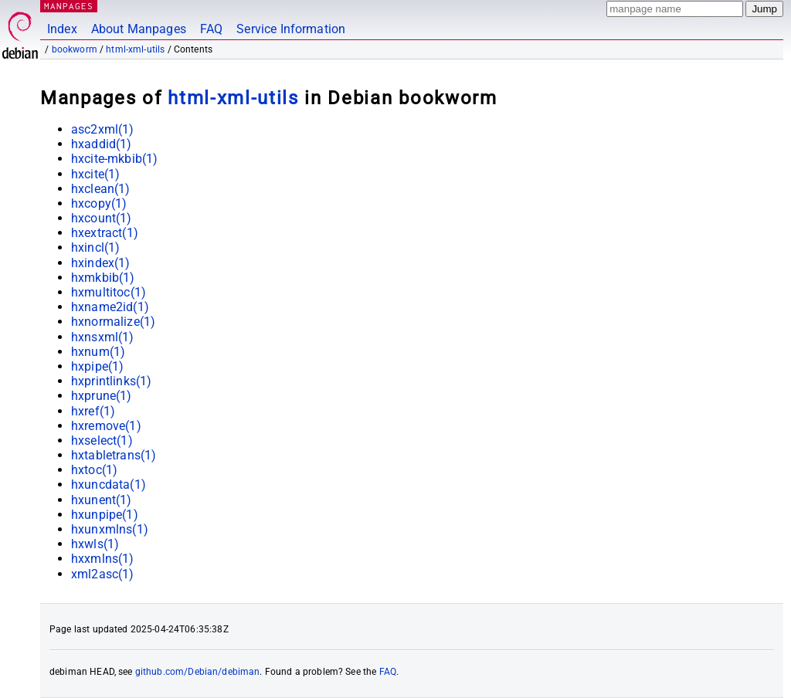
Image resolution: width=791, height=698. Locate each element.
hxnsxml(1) (102, 337)
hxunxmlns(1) (109, 529)
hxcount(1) (101, 218)
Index (62, 29)
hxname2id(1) (110, 307)
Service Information (290, 29)
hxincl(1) (95, 247)
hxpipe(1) (97, 366)
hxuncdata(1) (108, 484)
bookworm (74, 49)
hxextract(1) (104, 232)
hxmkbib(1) (103, 277)
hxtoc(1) (94, 470)
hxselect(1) (102, 440)
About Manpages (138, 29)
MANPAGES (68, 6)
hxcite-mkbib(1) (114, 158)
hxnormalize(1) (113, 321)
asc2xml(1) (102, 129)
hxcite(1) (95, 174)
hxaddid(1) (101, 144)
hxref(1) (93, 411)
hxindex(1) (101, 263)
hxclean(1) (101, 188)
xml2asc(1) (102, 574)
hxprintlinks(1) (111, 381)
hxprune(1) (101, 395)
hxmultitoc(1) (108, 292)
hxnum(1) (98, 351)
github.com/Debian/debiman (197, 671)
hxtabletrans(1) (113, 455)
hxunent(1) (101, 500)
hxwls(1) (95, 544)
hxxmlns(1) (102, 558)
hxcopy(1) (99, 203)
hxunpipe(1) (104, 514)
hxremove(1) (106, 425)
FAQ (211, 29)
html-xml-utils (135, 49)
